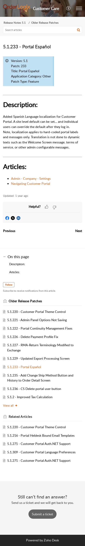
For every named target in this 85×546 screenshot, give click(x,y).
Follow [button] (8, 284)
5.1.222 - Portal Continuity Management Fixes (39, 328)
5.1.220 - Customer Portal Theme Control (36, 312)
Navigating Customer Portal (30, 183)
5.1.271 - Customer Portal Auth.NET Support (39, 443)
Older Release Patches (45, 22)
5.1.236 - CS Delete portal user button (34, 389)
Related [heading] (20, 416)
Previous (9, 231)
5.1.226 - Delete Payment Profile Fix (32, 337)
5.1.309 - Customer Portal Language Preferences (41, 452)
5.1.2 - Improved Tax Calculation (30, 397)
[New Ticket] (42, 514)
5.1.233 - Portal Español (24, 367)
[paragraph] (42, 120)
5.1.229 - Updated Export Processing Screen (38, 358)
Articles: (14, 272)
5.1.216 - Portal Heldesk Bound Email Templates (41, 435)
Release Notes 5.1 (15, 22)
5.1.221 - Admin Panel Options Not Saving (37, 320)
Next (78, 231)
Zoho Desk (51, 540)
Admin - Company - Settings (31, 178)
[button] (68, 8)
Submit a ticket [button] (42, 514)
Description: (17, 264)
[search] (42, 30)
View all (10, 405)
